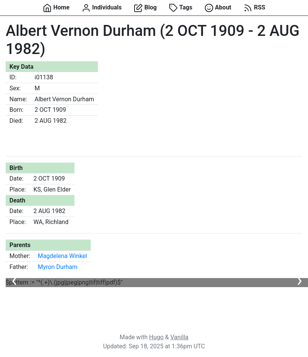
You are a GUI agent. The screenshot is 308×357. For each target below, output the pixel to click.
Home (56, 7)
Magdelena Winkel (62, 256)
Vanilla (179, 337)
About (217, 7)
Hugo (156, 337)
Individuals (102, 7)
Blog (145, 7)
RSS (254, 7)
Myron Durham (57, 266)
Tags (180, 7)
